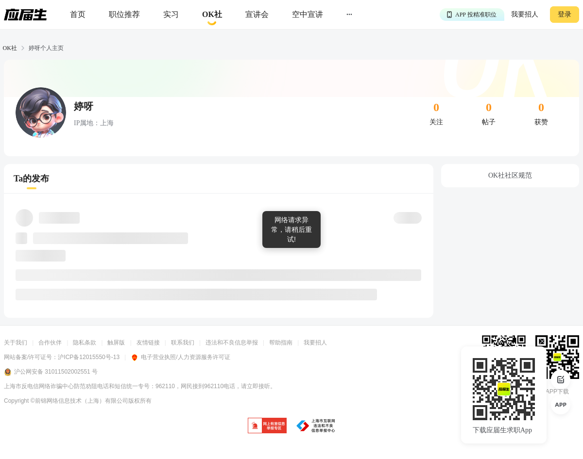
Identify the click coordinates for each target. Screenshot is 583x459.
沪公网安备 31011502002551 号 (51, 372)
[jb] (267, 426)
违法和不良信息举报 (232, 342)
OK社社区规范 (510, 175)
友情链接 (148, 342)
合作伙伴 (50, 342)
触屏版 (116, 342)
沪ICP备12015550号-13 (89, 357)
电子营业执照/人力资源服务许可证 (180, 357)
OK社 (10, 48)
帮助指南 (280, 342)
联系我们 (182, 342)
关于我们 (15, 342)
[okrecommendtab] (212, 15)
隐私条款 (84, 342)
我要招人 (524, 14)
